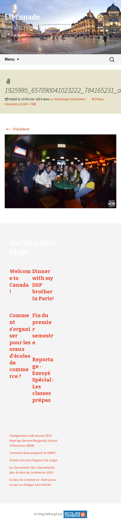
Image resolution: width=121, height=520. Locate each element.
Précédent (17, 129)
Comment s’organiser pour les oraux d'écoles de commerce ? (20, 345)
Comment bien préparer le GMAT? (32, 453)
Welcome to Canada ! (20, 281)
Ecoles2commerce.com (30, 427)
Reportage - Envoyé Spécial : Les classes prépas (42, 379)
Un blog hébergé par (48, 514)
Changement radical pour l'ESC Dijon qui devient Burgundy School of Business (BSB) (33, 440)
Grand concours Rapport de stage (33, 460)
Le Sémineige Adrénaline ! (68, 99)
